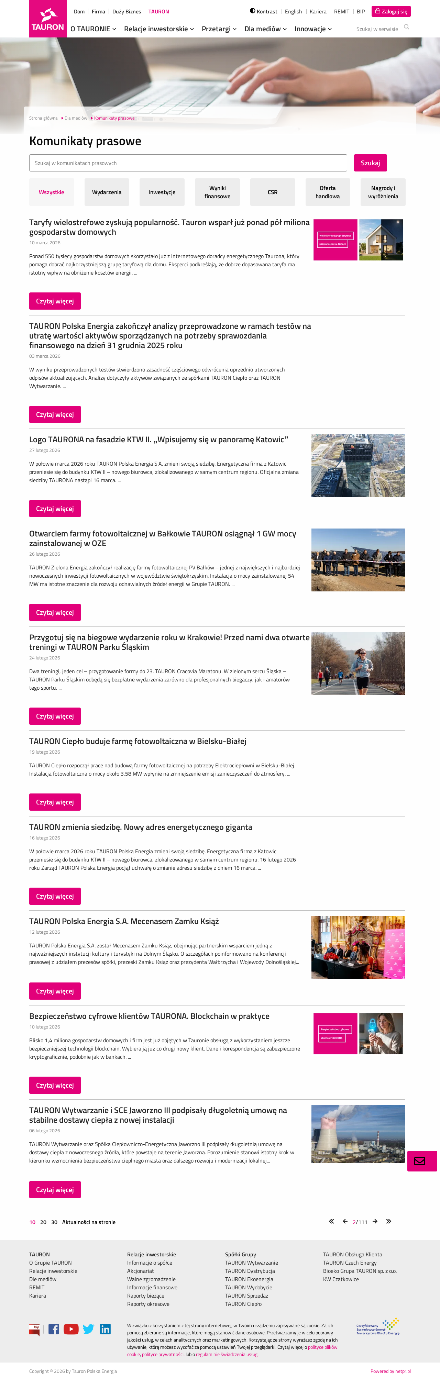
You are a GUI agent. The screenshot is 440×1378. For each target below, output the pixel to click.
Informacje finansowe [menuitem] (152, 1287)
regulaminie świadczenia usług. (227, 1354)
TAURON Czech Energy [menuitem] (350, 1262)
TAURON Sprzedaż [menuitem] (246, 1295)
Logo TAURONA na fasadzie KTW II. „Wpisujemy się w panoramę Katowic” (158, 439)
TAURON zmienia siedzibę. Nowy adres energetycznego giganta (140, 827)
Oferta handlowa (328, 192)
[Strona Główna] (48, 18)
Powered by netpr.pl (391, 1371)
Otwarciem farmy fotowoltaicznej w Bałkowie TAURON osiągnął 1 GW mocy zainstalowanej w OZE (162, 538)
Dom (79, 11)
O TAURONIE (94, 28)
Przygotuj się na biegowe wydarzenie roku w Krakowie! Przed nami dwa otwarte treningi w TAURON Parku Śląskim (169, 642)
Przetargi (220, 28)
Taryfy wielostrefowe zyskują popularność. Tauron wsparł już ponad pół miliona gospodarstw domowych (169, 227)
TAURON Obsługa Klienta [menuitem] (352, 1254)
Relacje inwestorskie (160, 28)
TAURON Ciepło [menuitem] (243, 1304)
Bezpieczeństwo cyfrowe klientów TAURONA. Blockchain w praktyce (149, 1016)
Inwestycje (162, 192)
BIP (361, 11)
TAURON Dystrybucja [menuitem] (250, 1271)
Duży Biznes (126, 11)
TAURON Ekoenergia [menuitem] (249, 1279)
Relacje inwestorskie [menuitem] (53, 1271)
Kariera (318, 11)
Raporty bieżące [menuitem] (145, 1295)
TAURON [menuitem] (39, 1254)
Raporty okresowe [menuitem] (148, 1304)
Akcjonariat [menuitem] (140, 1271)
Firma (98, 11)
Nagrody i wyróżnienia (383, 192)
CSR (273, 192)
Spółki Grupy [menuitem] (240, 1254)
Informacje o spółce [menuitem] (149, 1262)
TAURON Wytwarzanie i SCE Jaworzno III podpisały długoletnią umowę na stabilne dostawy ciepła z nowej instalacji (158, 1115)
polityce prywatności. (163, 1354)
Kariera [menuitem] (37, 1295)
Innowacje (314, 28)
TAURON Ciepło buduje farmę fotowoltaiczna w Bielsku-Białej (137, 741)
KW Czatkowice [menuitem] (341, 1279)
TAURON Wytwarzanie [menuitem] (251, 1262)
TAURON (158, 11)
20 (43, 1222)
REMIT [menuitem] (36, 1287)
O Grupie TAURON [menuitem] (50, 1262)
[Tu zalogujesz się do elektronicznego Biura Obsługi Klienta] (391, 11)
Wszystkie (51, 192)
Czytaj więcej (55, 301)
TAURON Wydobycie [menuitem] (248, 1287)
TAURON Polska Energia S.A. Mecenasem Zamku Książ (124, 921)
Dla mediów (266, 28)
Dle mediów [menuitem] (42, 1279)
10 (33, 1222)
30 (54, 1222)
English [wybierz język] (293, 11)
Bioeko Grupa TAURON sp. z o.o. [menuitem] (360, 1271)
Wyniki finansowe (218, 192)
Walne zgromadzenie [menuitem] (151, 1279)
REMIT (341, 11)
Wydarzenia (107, 192)
